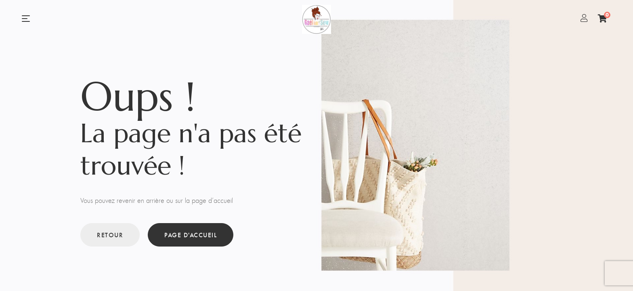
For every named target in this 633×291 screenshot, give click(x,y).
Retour (110, 234)
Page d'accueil (190, 234)
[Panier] (602, 18)
